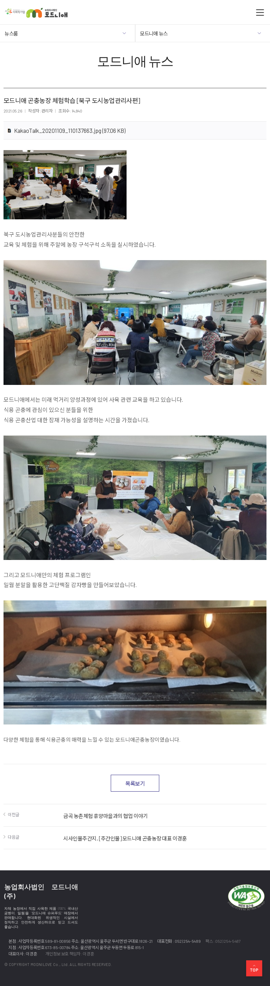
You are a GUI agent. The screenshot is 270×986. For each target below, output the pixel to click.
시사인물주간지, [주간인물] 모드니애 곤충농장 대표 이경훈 (125, 838)
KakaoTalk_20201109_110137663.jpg (70, 130)
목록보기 (135, 783)
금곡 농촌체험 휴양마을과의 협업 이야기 (105, 816)
